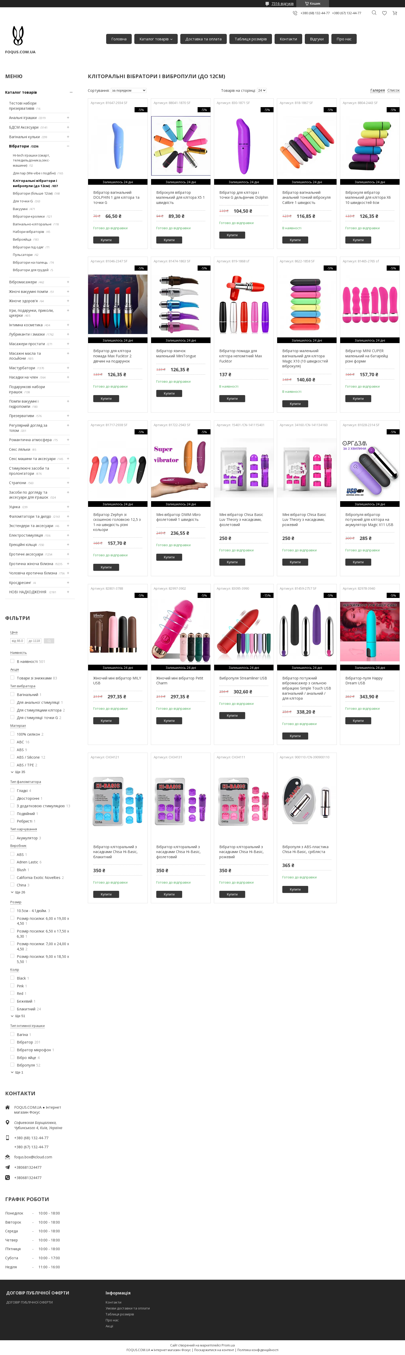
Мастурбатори (22, 367)
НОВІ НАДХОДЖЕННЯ (28, 591)
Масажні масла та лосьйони (25, 356)
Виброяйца (22, 239)
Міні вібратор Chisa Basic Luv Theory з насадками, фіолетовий (241, 519)
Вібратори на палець (30, 262)
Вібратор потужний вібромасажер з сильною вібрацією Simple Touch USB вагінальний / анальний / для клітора (306, 688)
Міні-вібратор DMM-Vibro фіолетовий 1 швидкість (178, 517)
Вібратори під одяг (28, 247)
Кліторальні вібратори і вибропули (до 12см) (35, 183)
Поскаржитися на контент (214, 1350)
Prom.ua (228, 1345)
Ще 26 (20, 892)
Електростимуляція (26, 535)
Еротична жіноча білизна (31, 563)
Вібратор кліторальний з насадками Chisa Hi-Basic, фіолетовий (178, 851)
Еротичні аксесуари (26, 554)
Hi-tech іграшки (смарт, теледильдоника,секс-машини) (31, 160)
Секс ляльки (19, 449)
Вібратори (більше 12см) (32, 193)
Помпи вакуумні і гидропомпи (23, 404)
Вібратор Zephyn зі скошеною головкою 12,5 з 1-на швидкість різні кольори (117, 522)
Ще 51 (20, 1016)
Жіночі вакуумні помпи (28, 291)
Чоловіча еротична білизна (33, 573)
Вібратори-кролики (29, 216)
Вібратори (19, 146)
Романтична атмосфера (30, 439)
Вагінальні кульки (24, 136)
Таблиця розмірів (251, 38)
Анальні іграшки (23, 117)
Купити (106, 240)
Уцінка (14, 506)
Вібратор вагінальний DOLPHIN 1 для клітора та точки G (116, 197)
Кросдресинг (20, 582)
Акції (109, 1326)
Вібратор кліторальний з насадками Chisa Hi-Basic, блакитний (115, 851)
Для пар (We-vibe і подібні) (34, 173)
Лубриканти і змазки (27, 334)
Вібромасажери (23, 281)
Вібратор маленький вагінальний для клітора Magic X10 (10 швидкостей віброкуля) (305, 358)
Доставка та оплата (203, 38)
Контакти (288, 38)
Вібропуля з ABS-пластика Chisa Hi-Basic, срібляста (305, 849)
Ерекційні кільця (23, 544)
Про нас (344, 38)
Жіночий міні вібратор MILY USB (117, 681)
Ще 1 (19, 1072)
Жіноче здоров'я (23, 300)
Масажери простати (27, 343)
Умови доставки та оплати (128, 1308)
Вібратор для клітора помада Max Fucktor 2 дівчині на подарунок (112, 355)
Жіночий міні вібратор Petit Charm (179, 681)
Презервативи (21, 415)
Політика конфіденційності (257, 1350)
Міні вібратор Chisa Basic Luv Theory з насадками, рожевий (304, 519)
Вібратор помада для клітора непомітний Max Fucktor (240, 355)
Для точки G (23, 201)
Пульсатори (23, 254)
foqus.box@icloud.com (33, 1156)
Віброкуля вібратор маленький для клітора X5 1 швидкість (180, 197)
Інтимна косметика (26, 324)
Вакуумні (20, 208)
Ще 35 (20, 772)
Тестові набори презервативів (22, 106)
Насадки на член (23, 377)
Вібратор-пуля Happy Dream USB (364, 681)
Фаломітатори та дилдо (30, 516)
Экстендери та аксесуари (31, 525)
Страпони (17, 482)
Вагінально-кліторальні (32, 224)
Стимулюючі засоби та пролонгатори (29, 471)
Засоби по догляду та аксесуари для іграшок (28, 495)
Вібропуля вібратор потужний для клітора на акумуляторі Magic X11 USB (369, 519)
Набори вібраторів (28, 231)
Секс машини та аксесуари (32, 458)
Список (393, 90)
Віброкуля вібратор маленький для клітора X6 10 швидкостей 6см (368, 197)
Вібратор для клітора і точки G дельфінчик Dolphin (243, 195)
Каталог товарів (154, 38)
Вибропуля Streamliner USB (243, 678)
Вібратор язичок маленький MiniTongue (176, 353)
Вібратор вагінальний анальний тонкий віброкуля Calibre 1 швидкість (306, 197)
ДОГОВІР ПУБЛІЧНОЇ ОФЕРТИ (29, 1302)
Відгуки (317, 38)
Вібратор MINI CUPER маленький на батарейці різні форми (366, 355)
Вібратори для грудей (31, 270)
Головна (119, 38)
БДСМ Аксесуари (23, 127)
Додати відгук (384, 13)
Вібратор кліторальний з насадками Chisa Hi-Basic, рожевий (241, 851)
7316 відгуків (282, 3)
